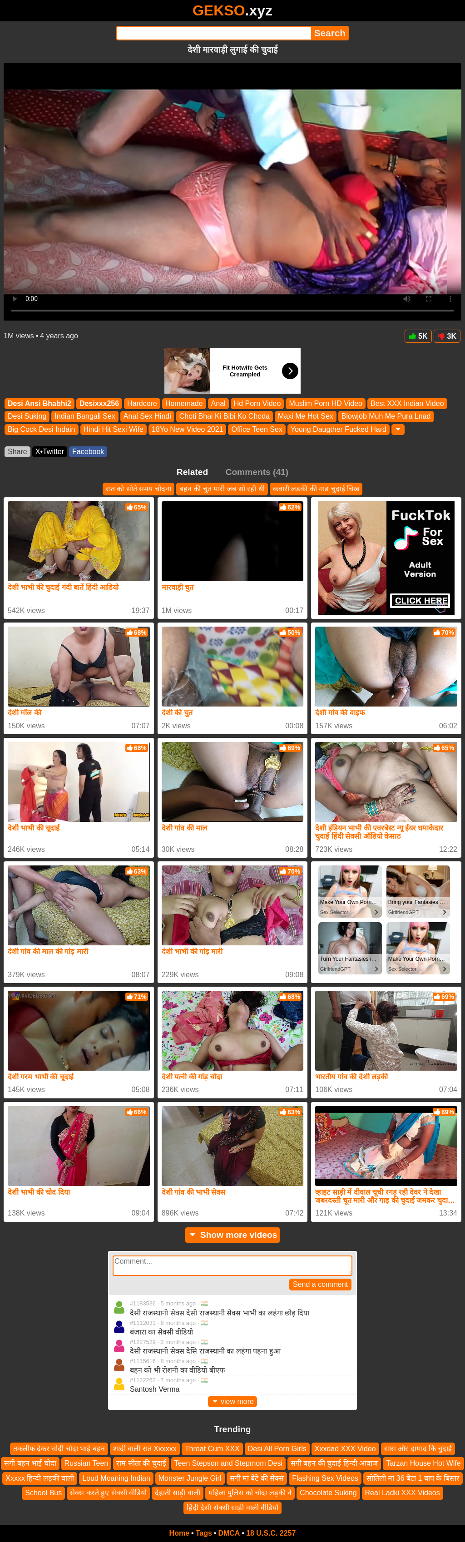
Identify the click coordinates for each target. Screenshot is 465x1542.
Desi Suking (27, 416)
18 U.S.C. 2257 (271, 1533)
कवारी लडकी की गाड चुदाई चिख (316, 489)
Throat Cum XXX (212, 1449)
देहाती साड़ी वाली (177, 1493)
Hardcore (142, 403)
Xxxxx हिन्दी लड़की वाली (39, 1478)
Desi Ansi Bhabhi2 (39, 403)
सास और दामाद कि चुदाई (418, 1449)
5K (418, 336)
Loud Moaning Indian (116, 1478)
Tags (204, 1533)
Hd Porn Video (257, 403)
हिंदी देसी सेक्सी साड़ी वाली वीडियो (232, 1508)
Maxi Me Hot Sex (305, 416)
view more (232, 1401)
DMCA (229, 1533)
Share (17, 451)
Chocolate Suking (328, 1493)
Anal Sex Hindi (147, 416)
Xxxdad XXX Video (345, 1449)
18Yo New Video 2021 (187, 429)
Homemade (184, 403)
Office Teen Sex (256, 429)
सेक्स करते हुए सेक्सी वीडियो (108, 1493)
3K (447, 336)
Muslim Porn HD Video (325, 403)
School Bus (43, 1493)
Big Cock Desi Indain (41, 429)
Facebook (88, 451)
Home (179, 1533)
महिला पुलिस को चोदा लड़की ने (250, 1493)
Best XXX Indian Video (407, 403)
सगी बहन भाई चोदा (30, 1464)
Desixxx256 (99, 403)
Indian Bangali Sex (84, 416)
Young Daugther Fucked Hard (338, 429)
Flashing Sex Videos (325, 1478)
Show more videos (232, 1235)
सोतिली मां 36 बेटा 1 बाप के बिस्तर (413, 1478)
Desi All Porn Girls (277, 1449)
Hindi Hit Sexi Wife (113, 429)
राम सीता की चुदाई (141, 1464)
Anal (218, 403)
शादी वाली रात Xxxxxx (145, 1449)
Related (192, 472)
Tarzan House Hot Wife (423, 1464)
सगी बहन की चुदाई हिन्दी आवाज (334, 1464)
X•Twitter (49, 451)
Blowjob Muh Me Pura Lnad (386, 416)
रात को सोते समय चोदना (138, 489)
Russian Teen (86, 1464)
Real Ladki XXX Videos (402, 1493)
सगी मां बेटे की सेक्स (257, 1478)
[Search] (213, 33)
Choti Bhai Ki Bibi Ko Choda (224, 416)
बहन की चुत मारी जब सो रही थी (222, 489)
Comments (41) (257, 472)
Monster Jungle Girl (190, 1478)
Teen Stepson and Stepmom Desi (228, 1464)
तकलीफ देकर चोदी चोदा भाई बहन (59, 1449)
